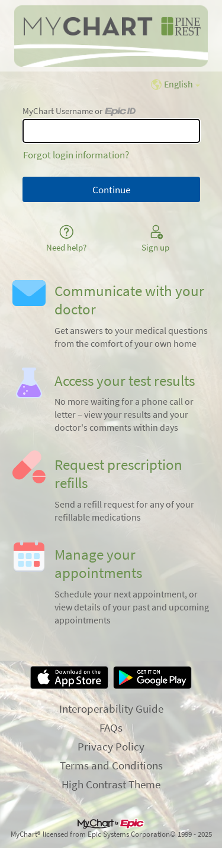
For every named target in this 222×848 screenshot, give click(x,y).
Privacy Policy (111, 746)
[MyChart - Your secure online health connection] (110, 36)
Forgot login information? (76, 154)
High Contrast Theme (111, 784)
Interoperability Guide (111, 708)
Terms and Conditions (111, 765)
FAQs (111, 727)
